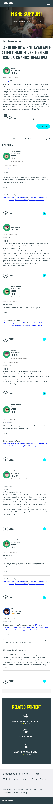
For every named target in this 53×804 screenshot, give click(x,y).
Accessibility (7, 789)
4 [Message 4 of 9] (8, 365)
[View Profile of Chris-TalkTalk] (17, 151)
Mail (5, 779)
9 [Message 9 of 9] (8, 81)
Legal (27, 789)
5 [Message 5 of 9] (8, 422)
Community (38, 3)
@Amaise (38, 625)
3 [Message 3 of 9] (8, 304)
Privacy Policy (37, 789)
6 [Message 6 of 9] (8, 486)
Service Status (33, 197)
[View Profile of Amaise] (15, 68)
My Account (20, 779)
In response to (17, 161)
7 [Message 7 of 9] (8, 555)
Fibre (22, 739)
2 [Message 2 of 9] (8, 237)
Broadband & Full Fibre (15, 773)
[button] (43, 3)
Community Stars (21, 200)
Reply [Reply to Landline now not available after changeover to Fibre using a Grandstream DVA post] (41, 126)
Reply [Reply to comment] (44, 213)
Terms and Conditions (10, 793)
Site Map (24, 793)
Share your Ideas (21, 197)
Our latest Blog (8, 197)
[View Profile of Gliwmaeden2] (16, 609)
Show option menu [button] (49, 41)
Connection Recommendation (25, 721)
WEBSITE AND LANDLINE (25, 751)
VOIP (5, 115)
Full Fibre (22, 723)
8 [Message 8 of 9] (8, 621)
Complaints (18, 789)
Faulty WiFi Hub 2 (25, 736)
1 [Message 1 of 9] (8, 169)
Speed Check (39, 779)
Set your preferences (36, 200)
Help (36, 773)
